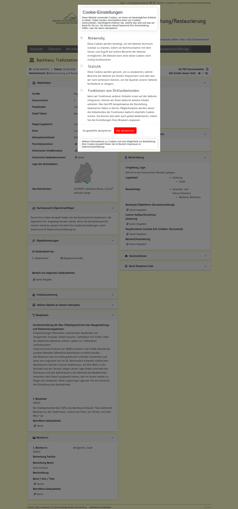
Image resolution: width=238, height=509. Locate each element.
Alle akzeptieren (125, 130)
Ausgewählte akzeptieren (97, 130)
